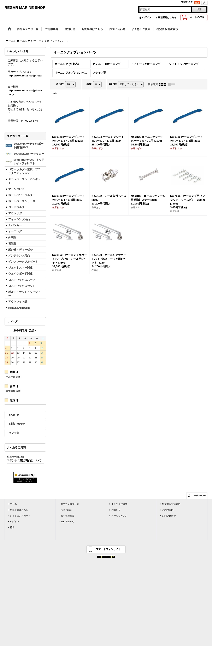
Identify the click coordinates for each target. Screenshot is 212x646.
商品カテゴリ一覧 (70, 504)
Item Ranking (67, 521)
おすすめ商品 (67, 515)
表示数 (60, 84)
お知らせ (13, 414)
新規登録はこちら (167, 17)
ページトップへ (199, 495)
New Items (66, 510)
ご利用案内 (167, 510)
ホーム (13, 504)
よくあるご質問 (119, 504)
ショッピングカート (20, 515)
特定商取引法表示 (171, 504)
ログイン (146, 17)
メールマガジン (119, 515)
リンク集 (13, 432)
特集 (12, 527)
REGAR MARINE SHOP (25, 8)
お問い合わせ (16, 423)
